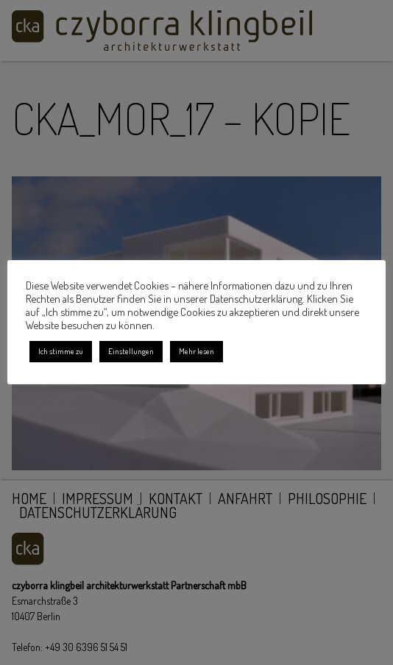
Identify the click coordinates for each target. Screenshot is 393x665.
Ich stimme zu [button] (60, 351)
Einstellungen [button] (131, 351)
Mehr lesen (196, 351)
